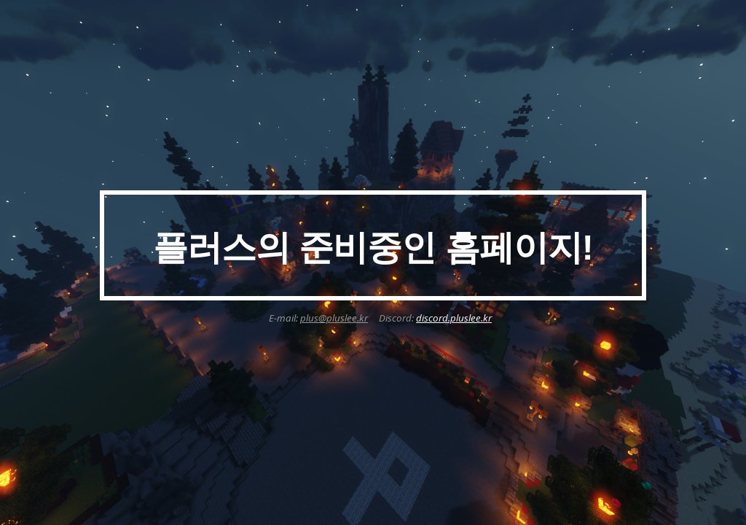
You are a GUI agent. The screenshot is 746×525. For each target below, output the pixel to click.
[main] (373, 245)
